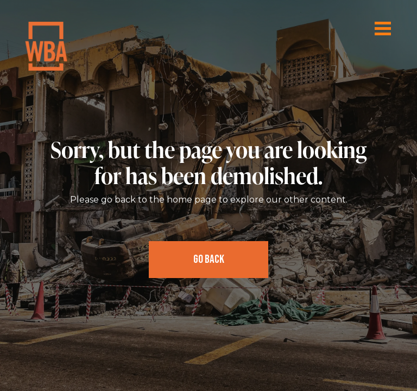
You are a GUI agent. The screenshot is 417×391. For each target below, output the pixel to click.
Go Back (208, 259)
